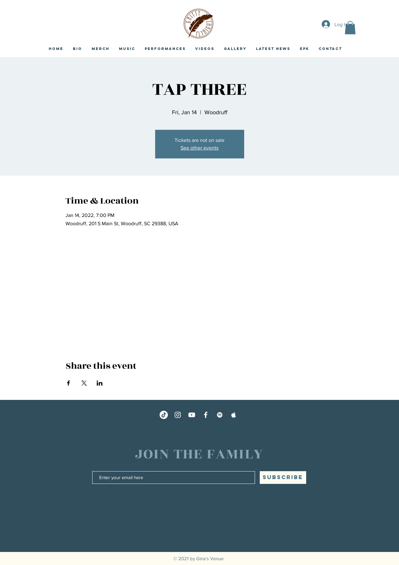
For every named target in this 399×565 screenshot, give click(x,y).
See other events (199, 147)
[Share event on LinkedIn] (100, 383)
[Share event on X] (84, 383)
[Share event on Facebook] (68, 383)
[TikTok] (164, 415)
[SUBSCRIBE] (283, 477)
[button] (350, 27)
